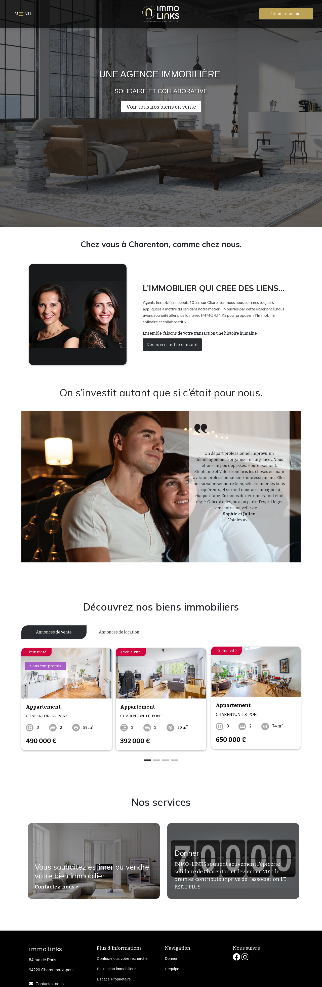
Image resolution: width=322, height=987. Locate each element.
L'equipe (172, 966)
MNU (23, 14)
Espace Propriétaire (114, 976)
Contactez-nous (49, 981)
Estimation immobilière (116, 966)
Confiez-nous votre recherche (122, 955)
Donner (185, 853)
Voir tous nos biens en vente (161, 107)
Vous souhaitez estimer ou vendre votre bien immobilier (85, 871)
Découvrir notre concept (172, 344)
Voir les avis (239, 520)
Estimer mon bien (286, 13)
